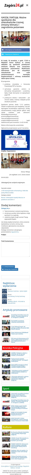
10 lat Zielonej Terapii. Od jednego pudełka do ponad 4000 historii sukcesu (20, 328)
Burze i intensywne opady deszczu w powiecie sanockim (13, 198)
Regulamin (26, 466)
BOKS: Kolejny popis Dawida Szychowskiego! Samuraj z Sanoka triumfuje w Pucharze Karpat (19, 407)
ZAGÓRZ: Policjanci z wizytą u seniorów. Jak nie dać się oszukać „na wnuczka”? (19, 354)
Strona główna (5, 466)
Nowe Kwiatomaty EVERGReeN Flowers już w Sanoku (19, 333)
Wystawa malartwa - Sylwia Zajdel (15, 290)
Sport (6, 388)
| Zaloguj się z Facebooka (9, 269)
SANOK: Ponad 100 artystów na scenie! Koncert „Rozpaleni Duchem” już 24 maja (19, 439)
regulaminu (15, 232)
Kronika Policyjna (13, 348)
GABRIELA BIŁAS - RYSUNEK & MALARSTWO (15, 301)
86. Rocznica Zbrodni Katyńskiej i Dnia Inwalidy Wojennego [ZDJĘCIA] (20, 433)
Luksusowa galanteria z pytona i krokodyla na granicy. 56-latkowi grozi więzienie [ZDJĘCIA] (19, 378)
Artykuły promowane (15, 310)
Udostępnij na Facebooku (11, 50)
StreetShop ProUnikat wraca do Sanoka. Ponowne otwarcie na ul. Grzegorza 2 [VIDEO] (20, 316)
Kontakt (18, 468)
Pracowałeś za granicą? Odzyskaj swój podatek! (17, 321)
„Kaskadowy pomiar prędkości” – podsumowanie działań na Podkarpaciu (19, 372)
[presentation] (13, 261)
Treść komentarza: (7, 241)
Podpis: (3, 235)
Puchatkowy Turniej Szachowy (15, 295)
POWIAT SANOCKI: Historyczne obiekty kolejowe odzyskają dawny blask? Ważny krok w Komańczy (19, 445)
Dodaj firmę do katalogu (16, 466)
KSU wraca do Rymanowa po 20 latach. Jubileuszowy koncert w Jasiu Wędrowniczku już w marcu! (19, 340)
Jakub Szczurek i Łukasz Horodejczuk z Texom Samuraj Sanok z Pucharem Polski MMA (19, 419)
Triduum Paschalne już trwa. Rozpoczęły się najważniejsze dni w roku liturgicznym (19, 458)
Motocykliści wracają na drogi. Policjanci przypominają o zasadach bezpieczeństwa (19, 366)
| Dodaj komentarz (8, 266)
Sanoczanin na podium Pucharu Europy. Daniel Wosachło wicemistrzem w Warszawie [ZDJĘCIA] (20, 395)
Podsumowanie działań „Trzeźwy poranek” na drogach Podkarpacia (19, 360)
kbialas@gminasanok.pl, (9, 114)
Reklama (13, 468)
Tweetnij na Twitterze (10, 54)
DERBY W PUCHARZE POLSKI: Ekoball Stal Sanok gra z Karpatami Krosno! (19, 414)
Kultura (7, 427)
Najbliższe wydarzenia (9, 284)
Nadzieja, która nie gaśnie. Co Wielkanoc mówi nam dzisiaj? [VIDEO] (19, 452)
